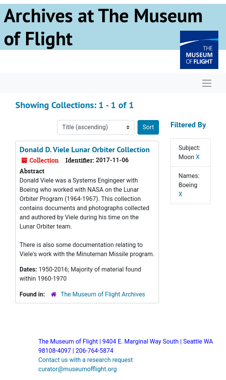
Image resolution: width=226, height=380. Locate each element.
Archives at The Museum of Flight (103, 27)
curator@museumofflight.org (77, 369)
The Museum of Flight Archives (103, 294)
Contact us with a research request (85, 360)
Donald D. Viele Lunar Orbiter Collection (85, 150)
